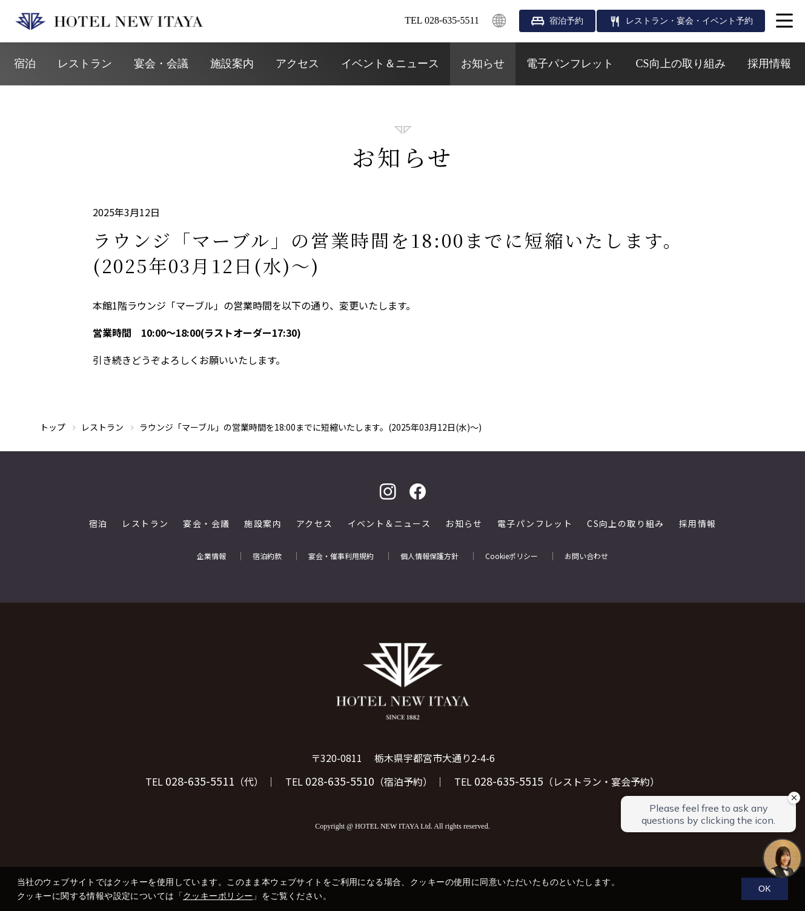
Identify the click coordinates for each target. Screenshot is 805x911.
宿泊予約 (566, 20)
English (499, 20)
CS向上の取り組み (680, 64)
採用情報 (769, 64)
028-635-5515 (508, 781)
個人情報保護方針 (429, 556)
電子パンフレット (570, 64)
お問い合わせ (586, 556)
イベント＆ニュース (390, 64)
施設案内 (232, 64)
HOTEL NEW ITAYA (109, 21)
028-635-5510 (339, 781)
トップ (52, 427)
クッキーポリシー (218, 896)
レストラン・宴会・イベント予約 (689, 20)
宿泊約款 (267, 556)
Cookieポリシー (511, 556)
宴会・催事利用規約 (341, 556)
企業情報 (211, 556)
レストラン (85, 64)
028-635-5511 (199, 781)
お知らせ (483, 64)
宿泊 (25, 64)
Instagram (388, 491)
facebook (418, 491)
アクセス (297, 64)
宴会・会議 (161, 64)
